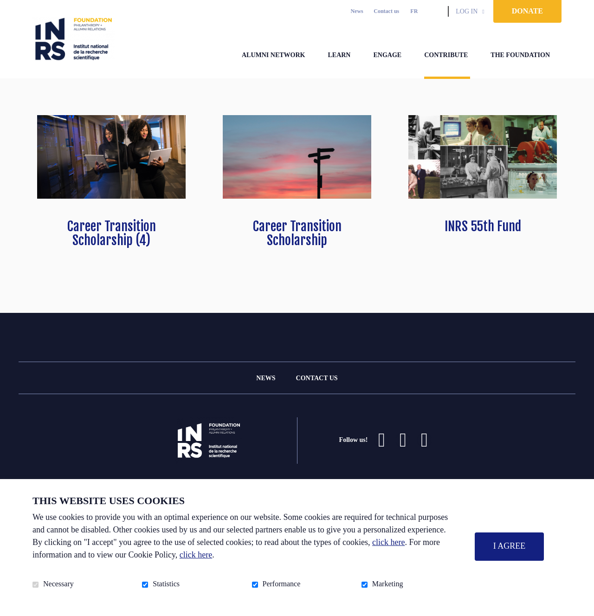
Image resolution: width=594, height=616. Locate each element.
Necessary (58, 584)
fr (414, 11)
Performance (282, 584)
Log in (467, 11)
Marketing (387, 584)
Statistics (166, 584)
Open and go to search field (437, 11)
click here (388, 542)
